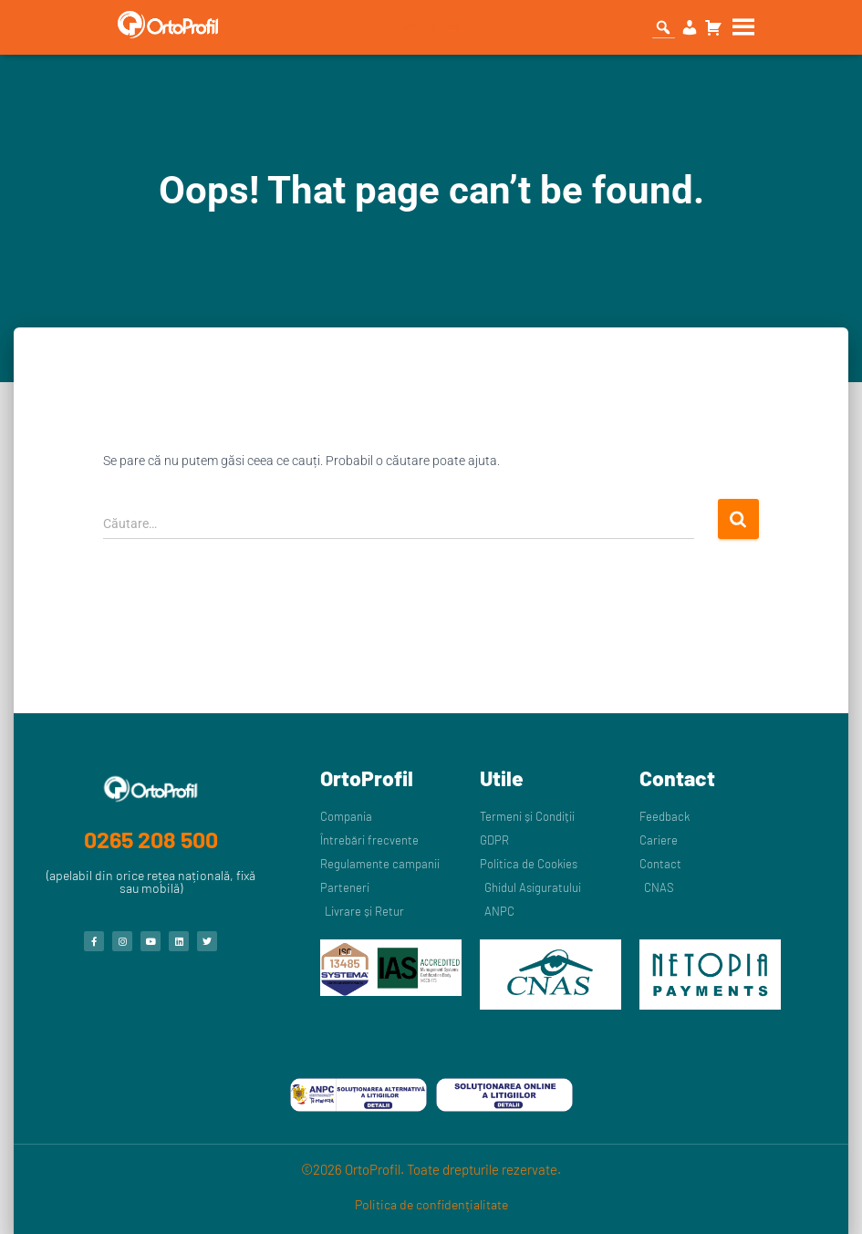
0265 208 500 (151, 839)
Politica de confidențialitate (431, 1204)
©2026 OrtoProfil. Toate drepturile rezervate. (431, 1169)
